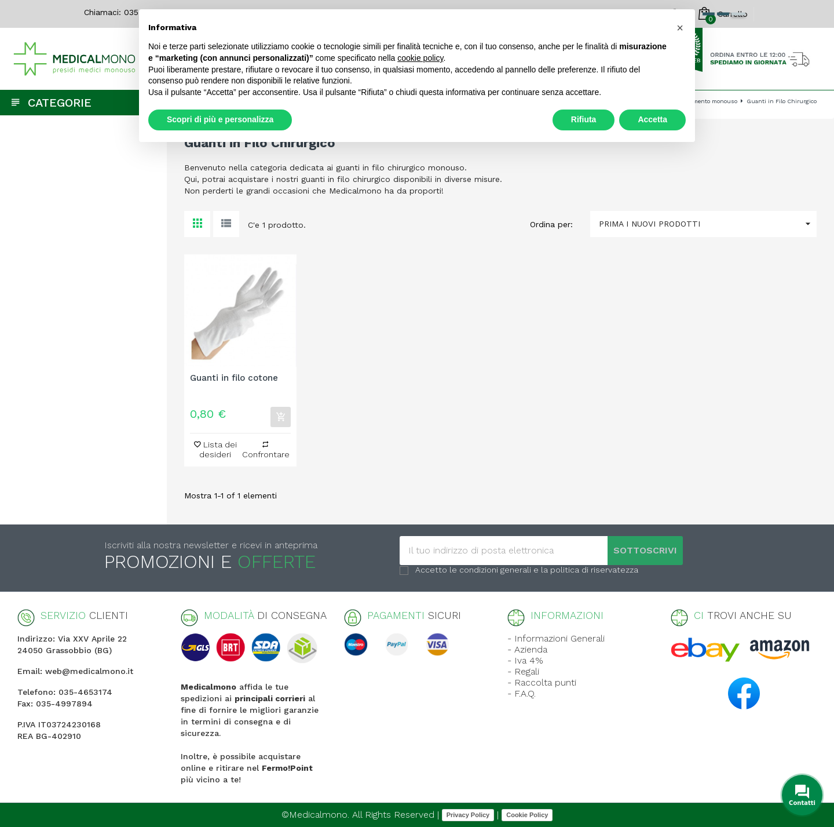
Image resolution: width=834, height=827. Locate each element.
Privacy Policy (468, 814)
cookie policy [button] (420, 58)
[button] (680, 28)
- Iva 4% (525, 660)
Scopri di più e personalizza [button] (220, 119)
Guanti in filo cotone (234, 378)
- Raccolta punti (541, 682)
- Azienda (527, 649)
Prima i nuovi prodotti (708, 224)
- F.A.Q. (521, 693)
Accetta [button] (652, 119)
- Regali (523, 671)
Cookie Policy (527, 814)
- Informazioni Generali (556, 638)
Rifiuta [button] (584, 119)
